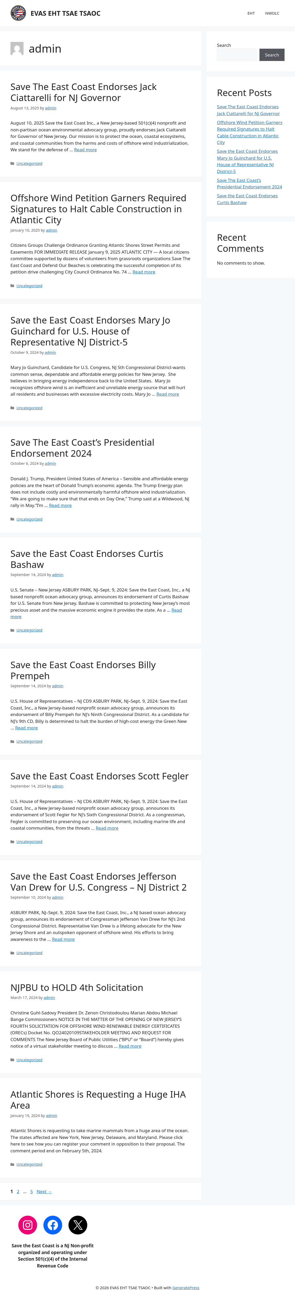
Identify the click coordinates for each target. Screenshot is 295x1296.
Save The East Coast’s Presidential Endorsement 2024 (82, 447)
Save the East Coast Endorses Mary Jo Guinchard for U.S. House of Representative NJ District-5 (90, 331)
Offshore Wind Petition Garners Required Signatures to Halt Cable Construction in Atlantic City (98, 209)
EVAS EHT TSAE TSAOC (66, 13)
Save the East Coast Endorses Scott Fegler (99, 776)
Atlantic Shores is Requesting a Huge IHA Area (98, 1099)
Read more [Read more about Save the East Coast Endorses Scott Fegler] (107, 828)
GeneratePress (185, 1287)
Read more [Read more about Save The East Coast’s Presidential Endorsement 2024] (60, 505)
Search (224, 45)
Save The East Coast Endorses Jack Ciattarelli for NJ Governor (83, 92)
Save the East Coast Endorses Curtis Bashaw (86, 559)
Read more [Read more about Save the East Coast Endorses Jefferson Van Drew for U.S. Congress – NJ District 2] (63, 939)
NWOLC (272, 13)
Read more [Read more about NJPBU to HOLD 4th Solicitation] (130, 1046)
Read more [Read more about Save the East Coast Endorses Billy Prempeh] (26, 728)
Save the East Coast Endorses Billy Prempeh (83, 670)
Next (44, 1191)
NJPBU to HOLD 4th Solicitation (76, 987)
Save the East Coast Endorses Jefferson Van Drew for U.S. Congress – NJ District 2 (98, 881)
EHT (251, 13)
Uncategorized (29, 163)
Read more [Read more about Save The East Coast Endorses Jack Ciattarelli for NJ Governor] (85, 150)
